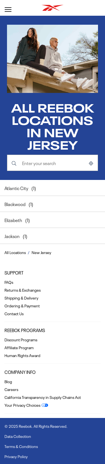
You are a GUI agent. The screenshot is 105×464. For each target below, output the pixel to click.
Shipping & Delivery (21, 297)
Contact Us (14, 313)
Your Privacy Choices (22, 405)
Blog (8, 381)
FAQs (8, 282)
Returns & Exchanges (22, 289)
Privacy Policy (16, 456)
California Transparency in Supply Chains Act (42, 397)
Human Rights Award (22, 355)
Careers (11, 389)
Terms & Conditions (21, 446)
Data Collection (17, 435)
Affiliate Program (19, 347)
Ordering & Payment (22, 305)
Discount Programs (20, 339)
